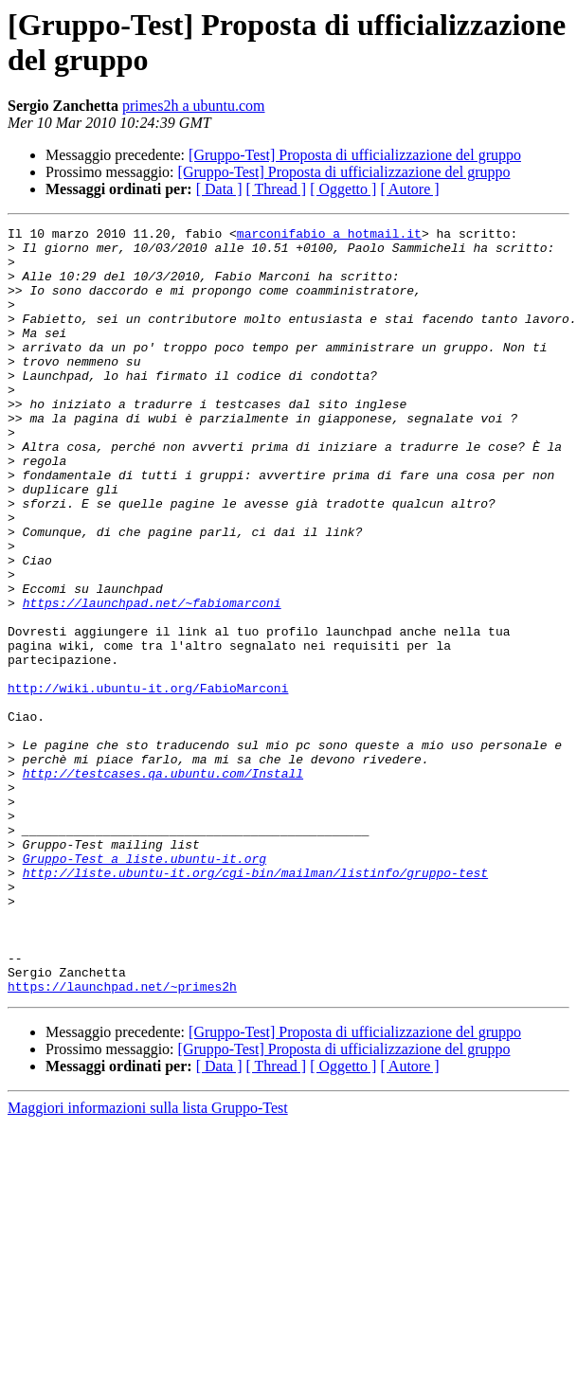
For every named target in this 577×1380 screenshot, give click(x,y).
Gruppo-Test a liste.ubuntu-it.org (144, 986)
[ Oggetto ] (343, 189)
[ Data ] (219, 189)
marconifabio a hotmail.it (329, 235)
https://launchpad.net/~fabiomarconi (152, 679)
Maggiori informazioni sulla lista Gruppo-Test (148, 1261)
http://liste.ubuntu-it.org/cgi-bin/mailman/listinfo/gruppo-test (255, 1003)
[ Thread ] (276, 189)
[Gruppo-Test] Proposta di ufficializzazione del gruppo (355, 155)
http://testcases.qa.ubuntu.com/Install (163, 883)
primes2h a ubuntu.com (193, 106)
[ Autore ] (409, 189)
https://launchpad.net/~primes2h (122, 1139)
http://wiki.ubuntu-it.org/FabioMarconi (148, 781)
